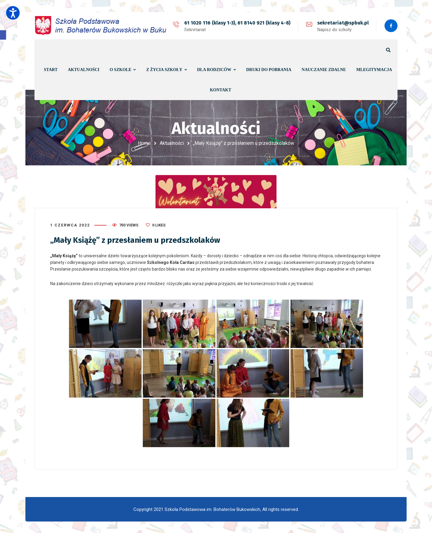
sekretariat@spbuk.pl (342, 23)
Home (144, 143)
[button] (3, 35)
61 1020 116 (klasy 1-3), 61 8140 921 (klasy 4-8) (237, 23)
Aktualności (172, 143)
